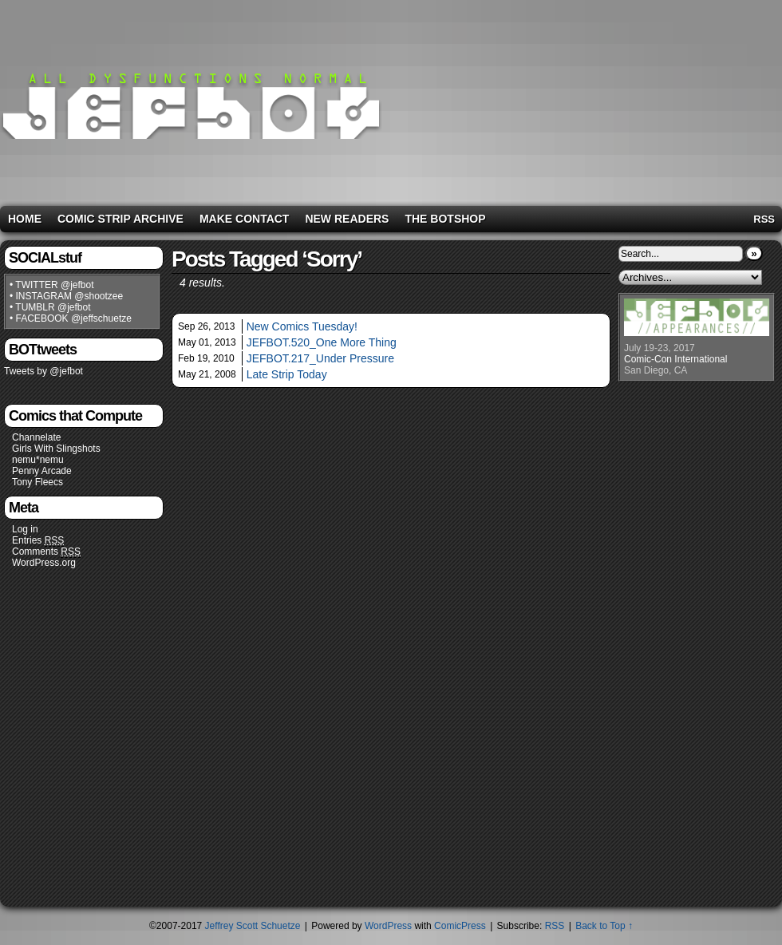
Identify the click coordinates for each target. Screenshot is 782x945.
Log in (25, 529)
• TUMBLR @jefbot (50, 307)
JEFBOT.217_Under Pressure (320, 358)
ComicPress (460, 925)
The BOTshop (445, 218)
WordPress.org (44, 562)
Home (24, 218)
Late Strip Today (287, 374)
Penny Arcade (42, 470)
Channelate (36, 437)
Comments (46, 552)
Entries (38, 541)
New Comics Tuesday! (302, 326)
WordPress (388, 925)
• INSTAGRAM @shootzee (66, 296)
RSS (764, 219)
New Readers (347, 218)
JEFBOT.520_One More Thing (322, 342)
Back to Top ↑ (604, 925)
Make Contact (244, 218)
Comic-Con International (675, 359)
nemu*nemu (38, 459)
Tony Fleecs (37, 482)
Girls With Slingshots (56, 448)
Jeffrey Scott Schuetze (253, 925)
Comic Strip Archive (120, 218)
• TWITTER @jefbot (52, 285)
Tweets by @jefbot (43, 371)
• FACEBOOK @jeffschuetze (71, 318)
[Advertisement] (653, 100)
